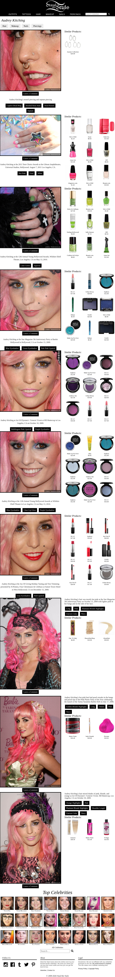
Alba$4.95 (90, 445)
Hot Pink (22, 173)
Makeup (50, 14)
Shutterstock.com (55, 154)
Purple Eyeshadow (42, 429)
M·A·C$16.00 (106, 364)
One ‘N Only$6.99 (73, 630)
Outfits (13, 14)
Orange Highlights (73, 803)
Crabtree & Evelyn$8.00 (73, 247)
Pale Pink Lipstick (48, 348)
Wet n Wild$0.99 (90, 152)
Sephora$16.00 (90, 528)
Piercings (75, 14)
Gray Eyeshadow (23, 596)
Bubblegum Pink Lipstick (21, 429)
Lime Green (25, 266)
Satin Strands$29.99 (90, 728)
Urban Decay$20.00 (90, 284)
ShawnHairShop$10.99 (90, 630)
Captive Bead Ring (14, 106)
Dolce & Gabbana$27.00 (73, 201)
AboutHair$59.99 (106, 630)
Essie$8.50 (90, 129)
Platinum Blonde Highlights (93, 609)
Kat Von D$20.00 (106, 528)
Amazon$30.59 (73, 829)
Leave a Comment (30, 94)
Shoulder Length (98, 808)
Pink (76, 609)
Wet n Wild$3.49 (106, 201)
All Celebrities (57, 947)
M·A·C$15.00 (90, 551)
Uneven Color (71, 614)
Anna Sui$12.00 (106, 247)
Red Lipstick (39, 596)
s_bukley (47, 247)
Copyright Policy (93, 969)
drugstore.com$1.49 (73, 175)
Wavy (83, 614)
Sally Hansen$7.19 (90, 224)
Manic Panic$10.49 (73, 728)
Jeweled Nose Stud (32, 106)
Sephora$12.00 (106, 284)
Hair (38, 14)
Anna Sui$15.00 (73, 152)
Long (68, 609)
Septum (30, 111)
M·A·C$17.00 (73, 284)
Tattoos (26, 14)
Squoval (37, 266)
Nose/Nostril (49, 106)
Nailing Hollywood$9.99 (73, 224)
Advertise (43, 970)
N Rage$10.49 (106, 829)
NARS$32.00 (106, 551)
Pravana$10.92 (106, 728)
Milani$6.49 (73, 307)
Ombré (101, 707)
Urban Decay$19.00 (90, 387)
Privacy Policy (82, 969)
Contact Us (51, 970)
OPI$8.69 (106, 152)
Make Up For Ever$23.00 (73, 330)
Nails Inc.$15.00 (106, 129)
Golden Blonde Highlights (76, 707)
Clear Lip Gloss (30, 510)
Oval (31, 173)
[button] (98, 14)
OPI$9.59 (106, 224)
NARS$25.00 (90, 307)
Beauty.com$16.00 (106, 175)
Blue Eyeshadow (12, 348)
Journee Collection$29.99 (73, 44)
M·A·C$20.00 (106, 387)
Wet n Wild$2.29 (73, 129)
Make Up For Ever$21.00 (90, 492)
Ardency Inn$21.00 (73, 387)
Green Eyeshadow (30, 348)
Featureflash (46, 154)
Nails (62, 14)
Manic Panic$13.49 (90, 829)
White (40, 173)
